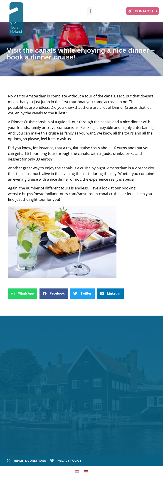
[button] (89, 11)
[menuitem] (77, 471)
